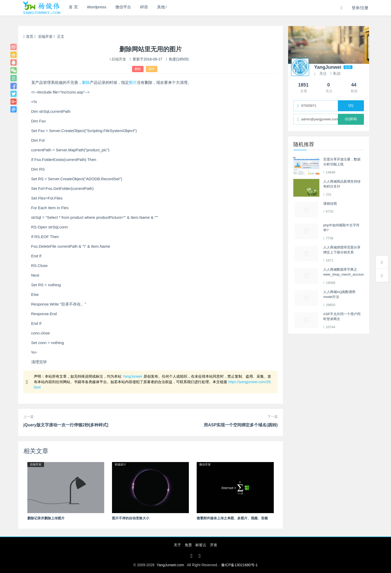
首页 (28, 36)
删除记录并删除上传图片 (46, 518)
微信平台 (130, 7)
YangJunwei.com (170, 565)
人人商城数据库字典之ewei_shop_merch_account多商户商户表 (343, 274)
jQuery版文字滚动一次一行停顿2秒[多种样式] (65, 425)
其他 (174, 7)
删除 (138, 69)
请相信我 (330, 203)
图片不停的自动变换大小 (130, 518)
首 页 (74, 7)
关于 (177, 545)
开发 (213, 545)
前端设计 (120, 464)
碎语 (155, 7)
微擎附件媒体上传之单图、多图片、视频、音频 (232, 518)
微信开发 (205, 464)
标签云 (200, 545)
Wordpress (101, 7)
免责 (188, 545)
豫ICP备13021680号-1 (239, 565)
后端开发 (45, 36)
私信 (335, 73)
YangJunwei (132, 376)
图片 (151, 69)
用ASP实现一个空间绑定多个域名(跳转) (241, 425)
